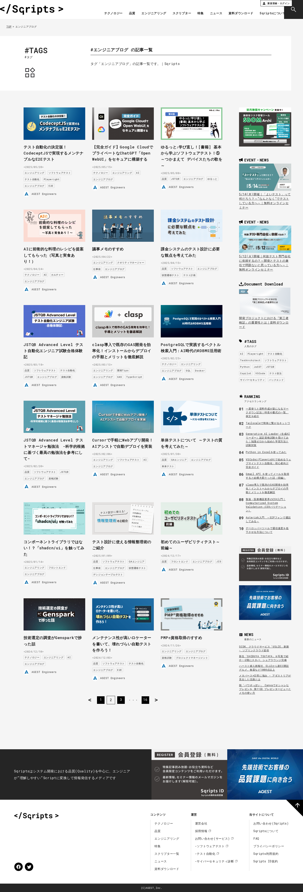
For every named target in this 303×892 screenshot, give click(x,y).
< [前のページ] (86, 698)
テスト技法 (275, 373)
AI (142, 176)
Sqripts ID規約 (265, 861)
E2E (55, 184)
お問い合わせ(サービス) (212, 838)
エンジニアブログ (39, 184)
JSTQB (179, 176)
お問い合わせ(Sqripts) (271, 823)
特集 (193, 13)
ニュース (208, 13)
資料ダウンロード (233, 13)
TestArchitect (250, 360)
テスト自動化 (36, 177)
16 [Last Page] (146, 698)
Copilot (245, 373)
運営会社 (201, 823)
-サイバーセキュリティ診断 (214, 861)
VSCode (260, 373)
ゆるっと (171, 183)
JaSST (258, 366)
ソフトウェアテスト (64, 171)
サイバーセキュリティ (252, 379)
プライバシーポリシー (268, 846)
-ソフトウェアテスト (210, 846)
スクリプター (174, 13)
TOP (9, 26)
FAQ (256, 838)
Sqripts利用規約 (266, 854)
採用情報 (201, 831)
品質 (124, 13)
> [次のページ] (160, 698)
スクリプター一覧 (166, 854)
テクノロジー (105, 13)
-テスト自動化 (205, 854)
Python (245, 366)
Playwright (56, 177)
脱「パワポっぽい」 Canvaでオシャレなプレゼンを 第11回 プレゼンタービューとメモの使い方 (265, 688)
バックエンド (276, 379)
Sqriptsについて (265, 13)
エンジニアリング (146, 13)
